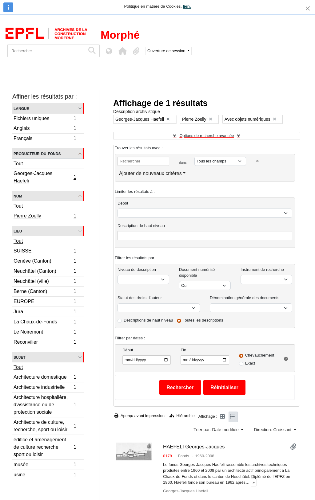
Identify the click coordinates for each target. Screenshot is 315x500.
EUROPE (44, 302)
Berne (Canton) (44, 292)
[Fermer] (308, 8)
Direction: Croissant (273, 429)
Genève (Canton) (44, 261)
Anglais (44, 129)
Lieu (18, 231)
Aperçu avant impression (139, 415)
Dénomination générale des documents (244, 297)
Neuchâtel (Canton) (44, 272)
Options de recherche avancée (206, 135)
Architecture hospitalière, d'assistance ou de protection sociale (44, 405)
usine (44, 475)
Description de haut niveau (141, 225)
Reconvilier (44, 342)
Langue (21, 108)
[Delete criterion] (257, 161)
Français (44, 139)
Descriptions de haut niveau (148, 320)
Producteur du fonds (37, 153)
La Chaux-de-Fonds (44, 322)
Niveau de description (137, 269)
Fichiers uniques (44, 119)
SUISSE (44, 251)
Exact (250, 363)
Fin (183, 350)
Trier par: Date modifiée (216, 429)
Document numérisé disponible (197, 272)
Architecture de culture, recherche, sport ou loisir (44, 426)
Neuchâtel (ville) (44, 282)
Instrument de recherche (262, 269)
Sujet (20, 357)
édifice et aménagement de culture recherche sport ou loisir (44, 447)
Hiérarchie (182, 415)
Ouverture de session (166, 51)
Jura (44, 312)
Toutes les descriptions (203, 320)
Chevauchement (259, 355)
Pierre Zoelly (44, 216)
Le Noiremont (44, 332)
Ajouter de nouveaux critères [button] (150, 173)
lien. (187, 6)
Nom (18, 196)
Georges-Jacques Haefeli (44, 177)
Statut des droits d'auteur (140, 297)
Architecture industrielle (44, 388)
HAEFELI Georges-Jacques (194, 446)
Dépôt (123, 203)
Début (127, 350)
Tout (18, 163)
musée (44, 465)
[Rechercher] (46, 51)
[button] (122, 51)
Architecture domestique (44, 377)
